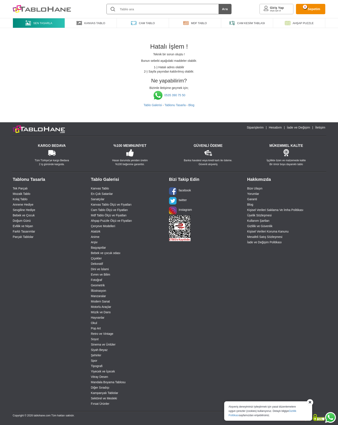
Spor (94, 360)
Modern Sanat (100, 301)
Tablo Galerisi (153, 105)
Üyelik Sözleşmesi (259, 215)
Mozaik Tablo (21, 193)
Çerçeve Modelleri (103, 226)
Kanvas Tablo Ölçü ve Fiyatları (111, 204)
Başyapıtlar (98, 247)
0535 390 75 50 (169, 95)
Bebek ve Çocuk (24, 215)
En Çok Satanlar (102, 193)
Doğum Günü (22, 220)
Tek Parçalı (20, 188)
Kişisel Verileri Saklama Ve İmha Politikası (275, 210)
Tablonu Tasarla (175, 105)
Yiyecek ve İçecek (103, 371)
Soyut (95, 339)
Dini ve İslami (100, 269)
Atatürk (95, 231)
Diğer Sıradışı (100, 387)
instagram (180, 210)
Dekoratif (97, 263)
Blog (191, 105)
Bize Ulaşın (255, 188)
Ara (225, 9)
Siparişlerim (255, 127)
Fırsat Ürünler (100, 403)
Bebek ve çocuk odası (105, 253)
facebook (180, 191)
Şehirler (96, 355)
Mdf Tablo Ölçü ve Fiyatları (109, 215)
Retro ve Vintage (102, 333)
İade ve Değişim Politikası (264, 242)
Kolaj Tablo (20, 199)
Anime (95, 237)
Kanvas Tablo (100, 188)
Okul (94, 323)
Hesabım (275, 127)
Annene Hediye (23, 204)
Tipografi (97, 366)
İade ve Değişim (298, 127)
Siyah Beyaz (99, 350)
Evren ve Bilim (100, 274)
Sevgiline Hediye (24, 210)
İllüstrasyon (98, 290)
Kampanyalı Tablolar (104, 393)
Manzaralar (98, 296)
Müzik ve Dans (101, 312)
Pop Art (96, 328)
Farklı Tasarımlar (24, 231)
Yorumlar (253, 193)
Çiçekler (96, 258)
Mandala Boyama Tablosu (108, 382)
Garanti (252, 199)
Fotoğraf (96, 280)
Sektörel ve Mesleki (104, 398)
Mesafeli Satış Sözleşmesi (264, 237)
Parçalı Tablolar (23, 237)
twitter (178, 201)
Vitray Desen (99, 376)
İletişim (320, 127)
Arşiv (94, 242)
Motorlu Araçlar (101, 307)
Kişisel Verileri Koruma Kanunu (268, 231)
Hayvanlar (98, 317)
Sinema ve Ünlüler (103, 344)
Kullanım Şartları (258, 220)
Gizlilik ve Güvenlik (259, 226)
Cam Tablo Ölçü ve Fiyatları (109, 210)
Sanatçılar (98, 199)
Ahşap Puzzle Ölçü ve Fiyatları (111, 220)
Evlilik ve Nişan (23, 226)
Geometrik (98, 285)
